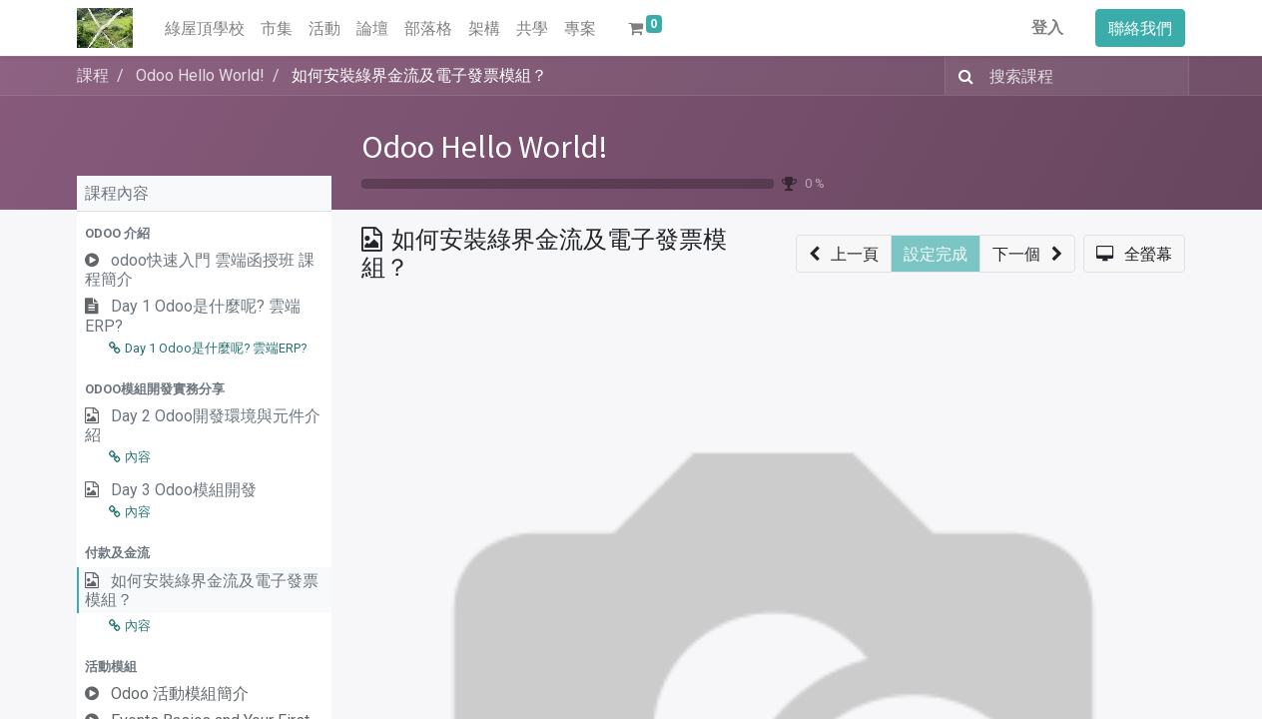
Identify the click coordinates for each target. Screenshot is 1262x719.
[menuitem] (205, 28)
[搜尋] (962, 76)
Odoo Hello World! (484, 147)
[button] (204, 233)
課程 (93, 75)
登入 (1047, 27)
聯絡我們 (1140, 28)
